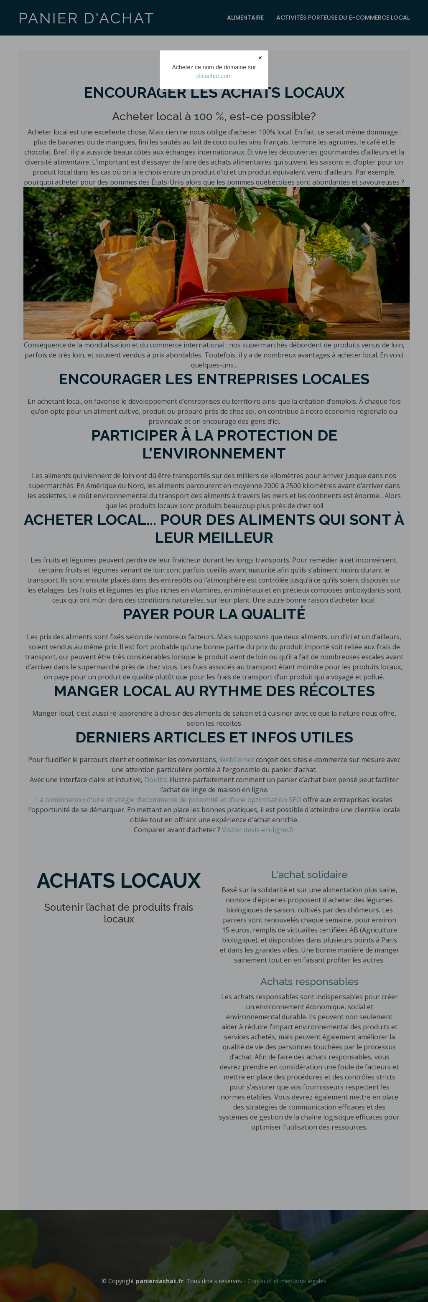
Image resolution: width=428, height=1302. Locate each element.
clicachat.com (214, 76)
